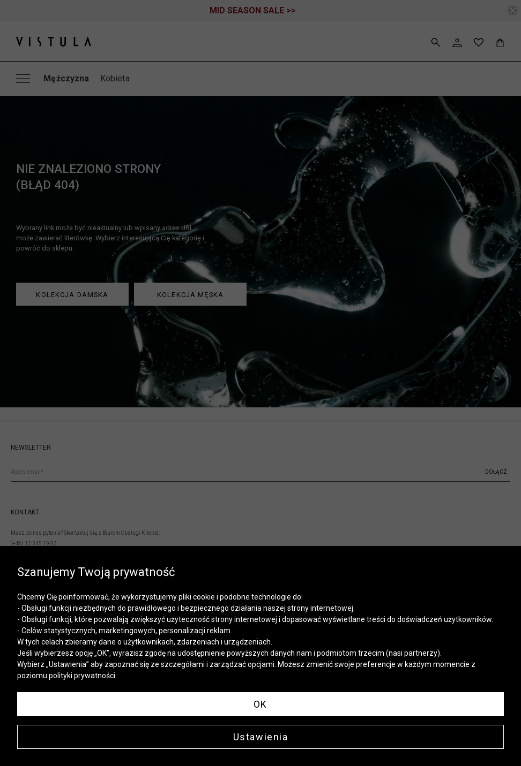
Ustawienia (260, 736)
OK (260, 704)
